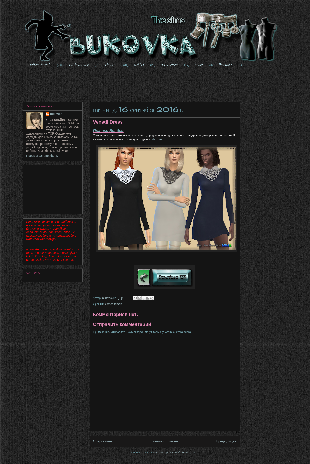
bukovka (56, 114)
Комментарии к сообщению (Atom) (175, 452)
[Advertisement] (155, 85)
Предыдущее (226, 441)
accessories (169, 65)
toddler (138, 65)
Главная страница (164, 441)
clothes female (39, 65)
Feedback (225, 65)
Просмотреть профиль (42, 155)
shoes (199, 65)
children (111, 65)
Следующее (102, 441)
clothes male (79, 65)
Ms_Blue (157, 139)
